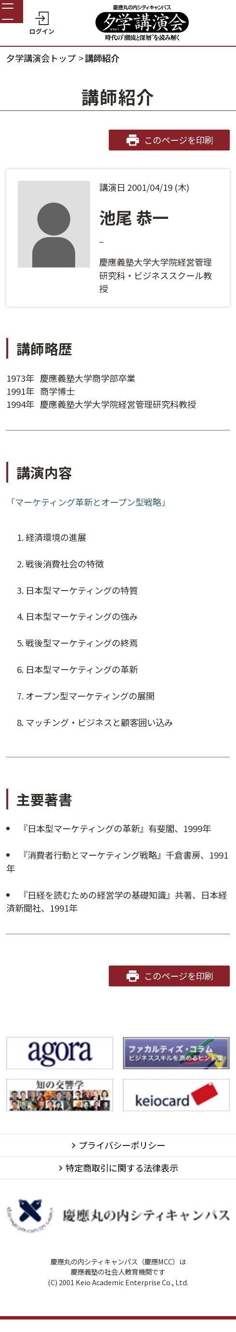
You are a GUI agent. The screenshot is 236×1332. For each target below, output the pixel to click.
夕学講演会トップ (41, 58)
